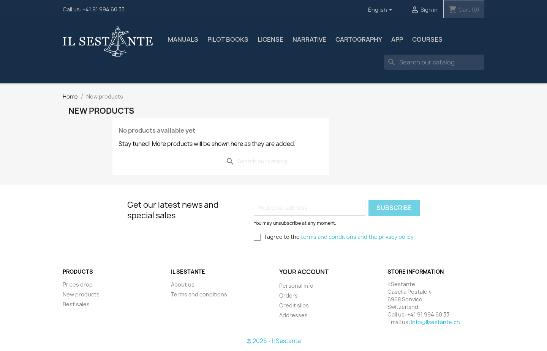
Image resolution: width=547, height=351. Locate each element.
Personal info (296, 285)
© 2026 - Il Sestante (274, 341)
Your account (304, 272)
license (270, 39)
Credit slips (294, 305)
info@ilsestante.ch (435, 322)
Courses (427, 39)
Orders (288, 295)
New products (81, 294)
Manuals (183, 39)
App (397, 39)
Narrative (309, 39)
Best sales (76, 304)
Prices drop (78, 284)
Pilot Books (227, 39)
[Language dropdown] (381, 10)
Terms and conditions (199, 294)
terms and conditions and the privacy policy (357, 236)
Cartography (358, 39)
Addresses (293, 315)
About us (182, 284)
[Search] (434, 62)
